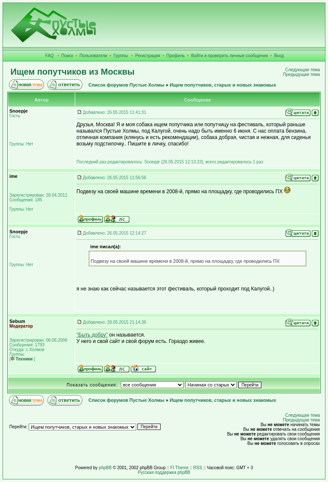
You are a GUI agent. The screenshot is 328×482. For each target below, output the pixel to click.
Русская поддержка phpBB (164, 472)
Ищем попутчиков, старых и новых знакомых (223, 84)
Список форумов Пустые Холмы (126, 84)
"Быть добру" (92, 335)
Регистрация (147, 55)
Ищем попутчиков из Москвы (73, 71)
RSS (197, 467)
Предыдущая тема (301, 74)
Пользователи (93, 55)
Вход (279, 55)
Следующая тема (302, 69)
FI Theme (179, 467)
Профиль (176, 55)
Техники (22, 359)
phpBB (105, 467)
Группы (121, 55)
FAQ (49, 55)
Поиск (67, 55)
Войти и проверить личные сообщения (229, 55)
